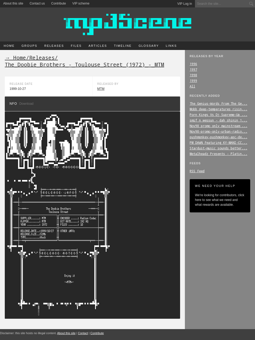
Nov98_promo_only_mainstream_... (218, 126)
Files (76, 45)
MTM (100, 89)
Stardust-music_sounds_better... (218, 148)
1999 (193, 80)
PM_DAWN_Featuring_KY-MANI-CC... (218, 142)
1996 (193, 64)
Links (171, 45)
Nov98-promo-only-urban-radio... (218, 131)
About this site (13, 3)
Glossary (149, 45)
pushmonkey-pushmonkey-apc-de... (218, 137)
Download (26, 104)
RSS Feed (197, 171)
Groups (29, 45)
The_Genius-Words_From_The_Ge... (218, 103)
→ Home (15, 57)
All (192, 86)
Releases (54, 45)
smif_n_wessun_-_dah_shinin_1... (218, 120)
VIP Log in (184, 4)
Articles (97, 45)
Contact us (37, 3)
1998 (193, 75)
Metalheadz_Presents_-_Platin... (218, 154)
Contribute (58, 3)
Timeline (123, 45)
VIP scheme (80, 3)
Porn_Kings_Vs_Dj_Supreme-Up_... (218, 114)
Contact (83, 333)
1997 (193, 69)
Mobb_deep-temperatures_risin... (218, 109)
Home (9, 45)
